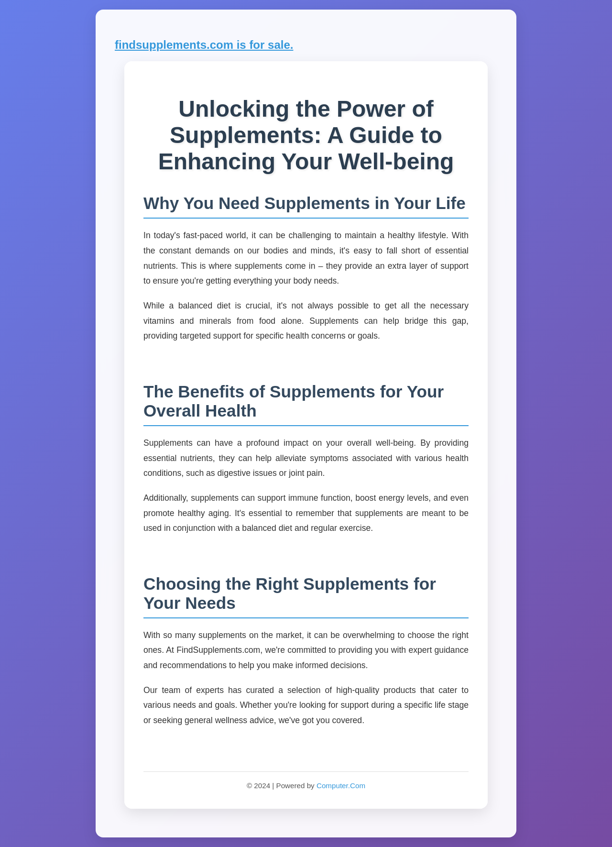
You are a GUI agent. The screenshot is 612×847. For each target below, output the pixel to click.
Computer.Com (341, 785)
